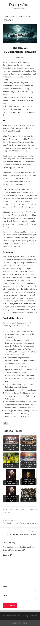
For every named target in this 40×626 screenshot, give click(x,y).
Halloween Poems (22, 510)
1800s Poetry (10, 510)
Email (5, 596)
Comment (7, 555)
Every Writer (20, 4)
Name (6, 586)
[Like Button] (5, 423)
